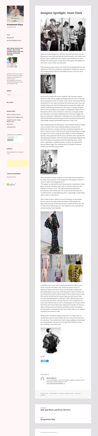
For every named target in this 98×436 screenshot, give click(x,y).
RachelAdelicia (54, 393)
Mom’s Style (10, 124)
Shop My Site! (10, 37)
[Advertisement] (18, 163)
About (8, 35)
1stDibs (72, 320)
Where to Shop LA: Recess (13, 114)
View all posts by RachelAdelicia (55, 383)
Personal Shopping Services (14, 40)
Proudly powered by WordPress (49, 432)
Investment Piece (15, 24)
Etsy (68, 320)
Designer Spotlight (65, 393)
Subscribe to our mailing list (14, 134)
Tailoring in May (11, 127)
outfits (72, 393)
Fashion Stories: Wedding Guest (15, 117)
